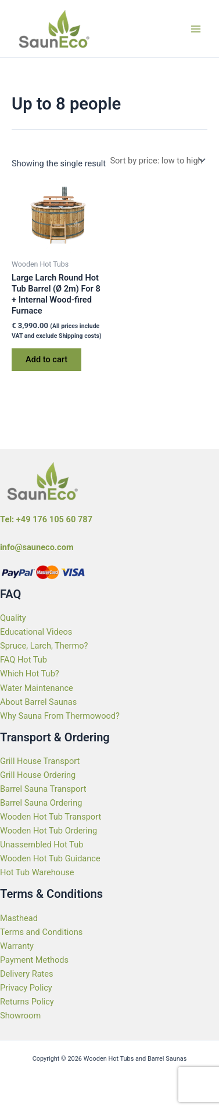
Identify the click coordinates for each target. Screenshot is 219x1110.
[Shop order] (156, 160)
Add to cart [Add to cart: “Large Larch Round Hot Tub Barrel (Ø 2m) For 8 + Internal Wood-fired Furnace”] (46, 359)
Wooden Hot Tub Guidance (50, 858)
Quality (13, 618)
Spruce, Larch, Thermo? (44, 645)
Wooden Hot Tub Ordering (48, 830)
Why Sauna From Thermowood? (60, 716)
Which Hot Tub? (29, 673)
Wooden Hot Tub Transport (50, 816)
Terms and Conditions (41, 932)
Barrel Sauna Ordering (41, 803)
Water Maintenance (36, 688)
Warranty (17, 946)
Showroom (20, 1015)
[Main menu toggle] (195, 28)
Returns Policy (27, 1001)
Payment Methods (34, 960)
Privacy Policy (26, 987)
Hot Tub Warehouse (37, 872)
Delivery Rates (26, 974)
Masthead (19, 918)
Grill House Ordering (38, 775)
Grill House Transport (40, 761)
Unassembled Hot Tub (41, 844)
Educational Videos (36, 632)
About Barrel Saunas (38, 702)
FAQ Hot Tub (23, 659)
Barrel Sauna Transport (43, 789)
